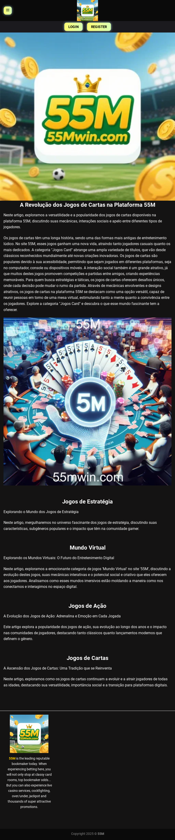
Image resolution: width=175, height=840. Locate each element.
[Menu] (7, 10)
